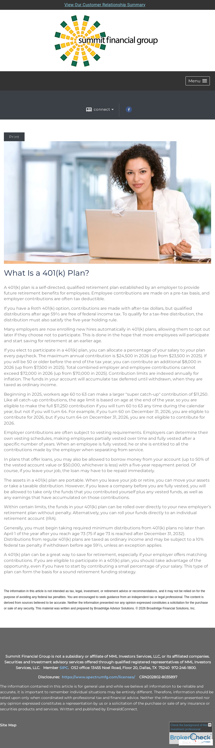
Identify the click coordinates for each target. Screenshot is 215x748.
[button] (198, 80)
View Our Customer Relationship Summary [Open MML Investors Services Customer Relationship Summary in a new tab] (104, 4)
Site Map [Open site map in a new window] (8, 725)
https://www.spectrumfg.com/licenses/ (98, 677)
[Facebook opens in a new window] (129, 111)
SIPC (64, 667)
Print (14, 136)
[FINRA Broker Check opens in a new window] (190, 733)
